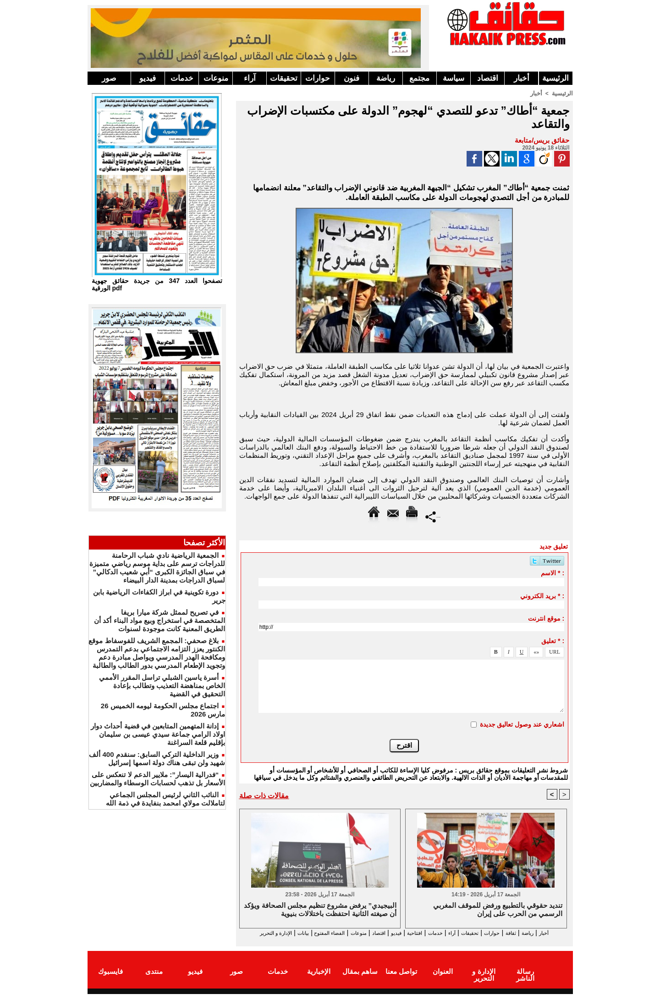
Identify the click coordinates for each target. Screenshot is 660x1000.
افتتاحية (396, 933)
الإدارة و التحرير (402, 941)
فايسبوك (110, 979)
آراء (250, 78)
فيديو (147, 78)
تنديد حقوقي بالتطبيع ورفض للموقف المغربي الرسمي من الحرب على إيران (498, 910)
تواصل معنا (401, 979)
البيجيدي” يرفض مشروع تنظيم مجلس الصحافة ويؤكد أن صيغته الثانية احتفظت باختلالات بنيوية (320, 910)
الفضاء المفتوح (284, 933)
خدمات (181, 78)
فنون (351, 78)
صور (109, 78)
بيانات (249, 933)
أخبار (521, 78)
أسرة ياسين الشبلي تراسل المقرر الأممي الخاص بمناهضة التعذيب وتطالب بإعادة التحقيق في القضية (162, 685)
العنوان (443, 979)
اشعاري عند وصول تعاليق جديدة (522, 724)
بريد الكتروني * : (542, 595)
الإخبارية (318, 979)
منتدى (154, 979)
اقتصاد (487, 78)
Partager (432, 516)
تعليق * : (552, 640)
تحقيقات (283, 78)
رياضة (385, 78)
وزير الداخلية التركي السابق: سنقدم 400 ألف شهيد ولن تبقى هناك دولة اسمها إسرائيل (157, 758)
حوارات (317, 78)
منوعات (216, 78)
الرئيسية (555, 78)
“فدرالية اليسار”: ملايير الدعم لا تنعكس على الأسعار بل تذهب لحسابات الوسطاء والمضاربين (158, 779)
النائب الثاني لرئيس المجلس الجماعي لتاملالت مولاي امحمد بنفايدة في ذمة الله (165, 799)
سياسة (453, 78)
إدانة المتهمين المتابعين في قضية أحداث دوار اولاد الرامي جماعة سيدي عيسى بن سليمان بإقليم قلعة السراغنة (158, 734)
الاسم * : (552, 572)
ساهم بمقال (360, 979)
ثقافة (519, 933)
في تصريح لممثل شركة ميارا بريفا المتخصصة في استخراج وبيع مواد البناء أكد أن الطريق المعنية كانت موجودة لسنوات (159, 620)
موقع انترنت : (546, 618)
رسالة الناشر (525, 979)
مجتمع (419, 78)
